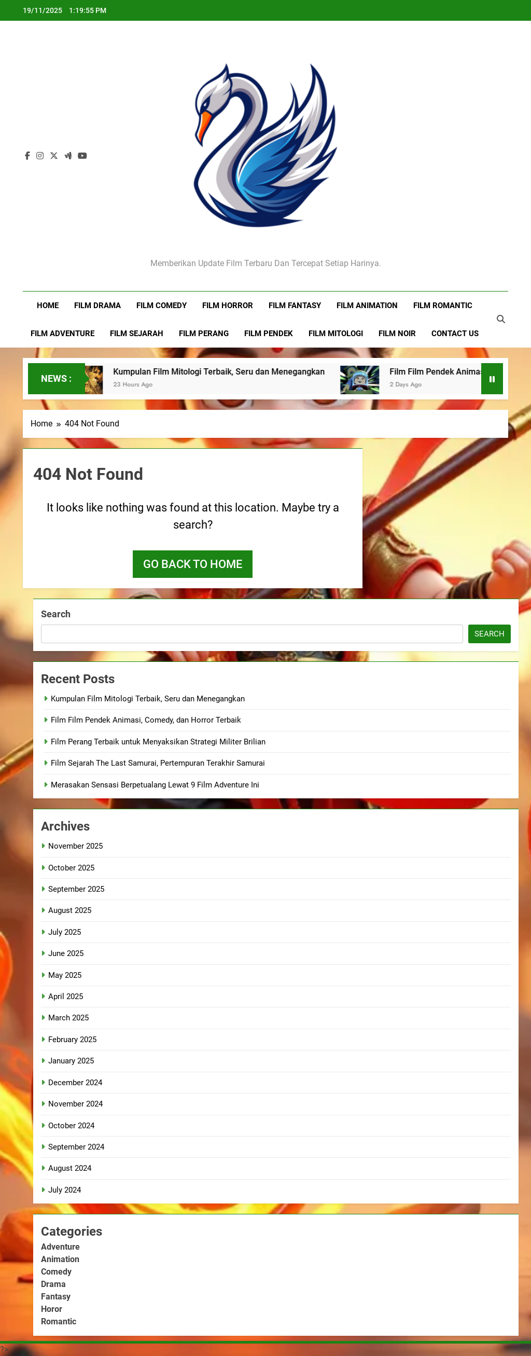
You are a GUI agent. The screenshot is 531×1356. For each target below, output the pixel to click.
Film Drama (97, 305)
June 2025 (65, 953)
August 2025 (69, 910)
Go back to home (192, 564)
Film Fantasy (295, 305)
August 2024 (69, 1168)
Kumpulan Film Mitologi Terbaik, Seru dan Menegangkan (227, 372)
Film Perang (204, 333)
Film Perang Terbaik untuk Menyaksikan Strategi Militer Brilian (158, 741)
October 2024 (71, 1125)
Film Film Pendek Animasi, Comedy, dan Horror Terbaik (146, 720)
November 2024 (75, 1104)
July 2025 (64, 932)
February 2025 (72, 1039)
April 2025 (65, 996)
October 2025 (71, 868)
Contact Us (455, 333)
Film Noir (397, 333)
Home (48, 305)
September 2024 (76, 1147)
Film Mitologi (336, 333)
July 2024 (64, 1190)
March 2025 (68, 1017)
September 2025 (76, 889)
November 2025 (75, 846)
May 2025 (64, 975)
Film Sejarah (136, 333)
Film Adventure (62, 333)
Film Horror (227, 305)
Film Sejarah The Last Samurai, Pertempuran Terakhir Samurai (158, 763)
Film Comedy (161, 305)
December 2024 (75, 1082)
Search (56, 613)
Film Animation (367, 305)
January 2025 (71, 1061)
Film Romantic (442, 305)
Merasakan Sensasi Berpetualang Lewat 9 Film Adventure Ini (155, 785)
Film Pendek (268, 333)
